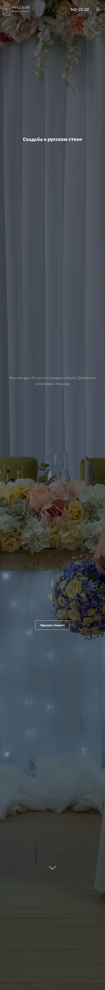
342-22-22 (79, 9)
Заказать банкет (52, 625)
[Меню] (97, 9)
